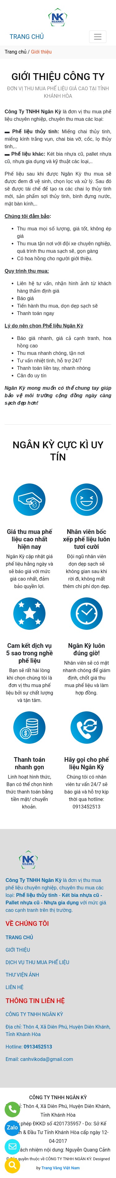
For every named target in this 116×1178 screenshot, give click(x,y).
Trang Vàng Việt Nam (60, 1168)
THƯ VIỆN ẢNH (22, 975)
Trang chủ (16, 52)
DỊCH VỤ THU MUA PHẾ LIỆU (37, 962)
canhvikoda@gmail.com (46, 1059)
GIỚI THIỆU (18, 950)
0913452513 (38, 1047)
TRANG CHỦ (27, 36)
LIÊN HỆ (15, 987)
